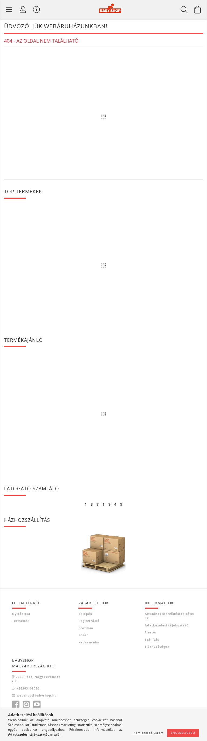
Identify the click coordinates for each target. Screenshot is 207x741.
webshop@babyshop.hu (37, 695)
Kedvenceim (88, 642)
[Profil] (23, 9)
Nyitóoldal (21, 614)
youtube (36, 705)
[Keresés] (184, 9)
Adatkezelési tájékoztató (167, 625)
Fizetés (151, 632)
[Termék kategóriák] (9, 9)
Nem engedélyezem (148, 733)
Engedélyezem (183, 733)
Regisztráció (88, 621)
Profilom (85, 628)
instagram (26, 705)
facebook (15, 705)
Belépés (85, 614)
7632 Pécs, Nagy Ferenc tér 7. (36, 679)
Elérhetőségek (157, 647)
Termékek (21, 621)
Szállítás (152, 639)
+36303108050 (28, 688)
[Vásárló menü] (36, 9)
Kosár (83, 635)
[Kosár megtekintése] (197, 9)
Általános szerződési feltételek (169, 616)
